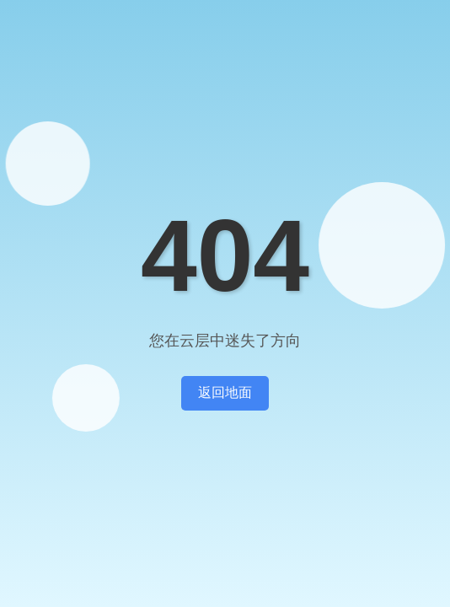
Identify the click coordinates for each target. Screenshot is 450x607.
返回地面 (225, 392)
